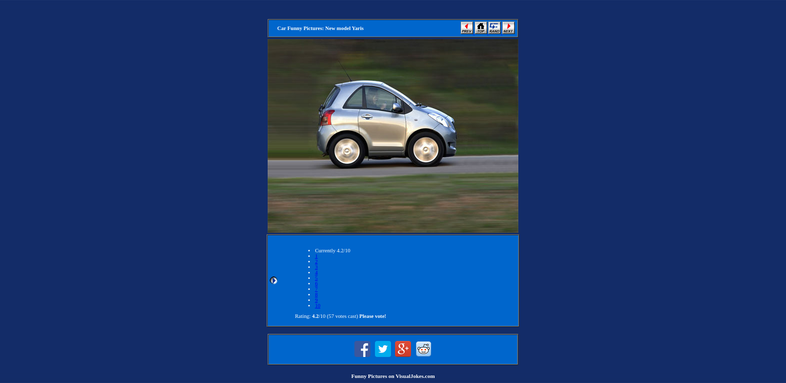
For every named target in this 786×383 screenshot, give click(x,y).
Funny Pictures (369, 376)
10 (317, 305)
